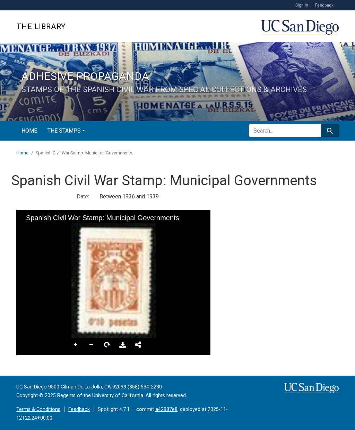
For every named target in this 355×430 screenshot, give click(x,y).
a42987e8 (166, 409)
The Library (41, 26)
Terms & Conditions (38, 409)
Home (29, 130)
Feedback (324, 5)
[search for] (285, 130)
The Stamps (64, 130)
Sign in (301, 5)
